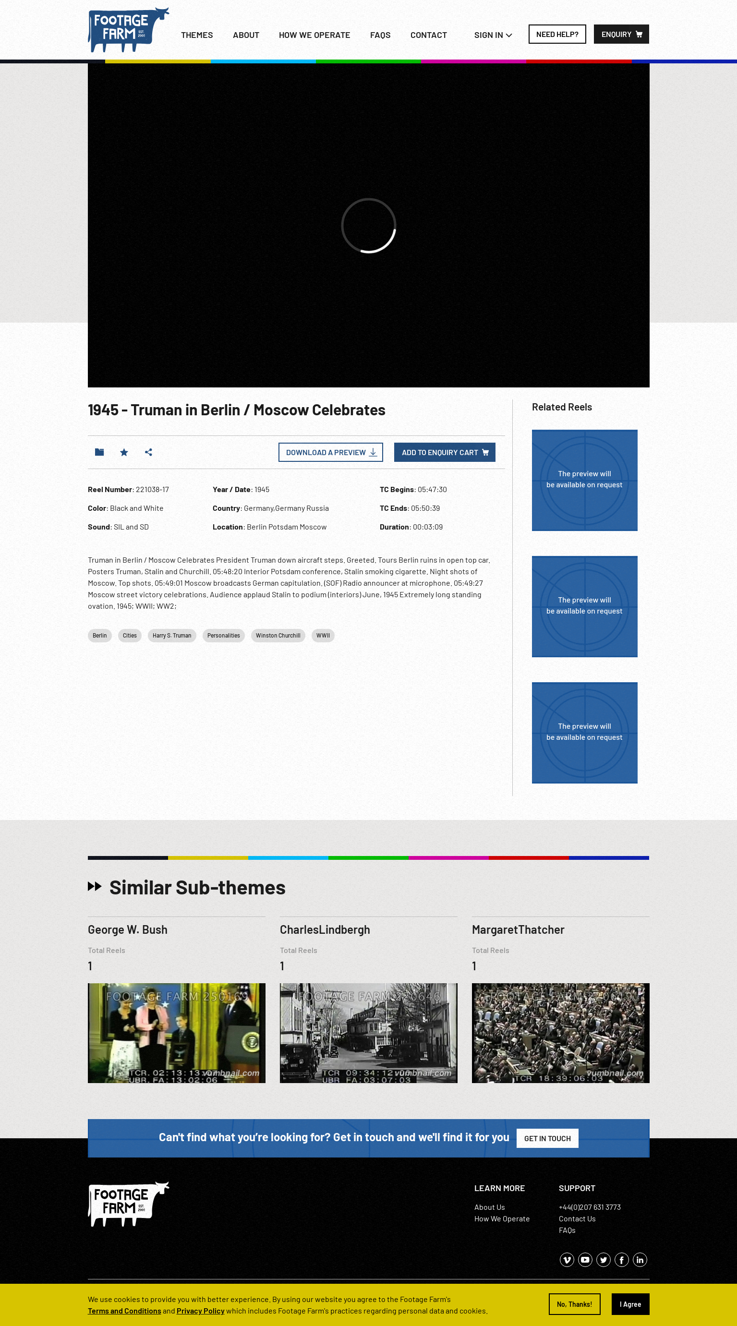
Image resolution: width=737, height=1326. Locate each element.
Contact (429, 34)
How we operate (314, 34)
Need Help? (557, 33)
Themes (197, 34)
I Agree (630, 1304)
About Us (489, 1206)
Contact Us (577, 1218)
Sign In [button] (493, 34)
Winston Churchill (278, 635)
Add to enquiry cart (440, 452)
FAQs (380, 34)
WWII (323, 635)
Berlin (100, 635)
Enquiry (617, 33)
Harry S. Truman (172, 635)
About (246, 34)
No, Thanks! (574, 1304)
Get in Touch (547, 1138)
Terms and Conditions (124, 1310)
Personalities (223, 635)
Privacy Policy (201, 1310)
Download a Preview (326, 452)
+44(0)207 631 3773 (590, 1206)
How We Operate (502, 1218)
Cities (130, 635)
